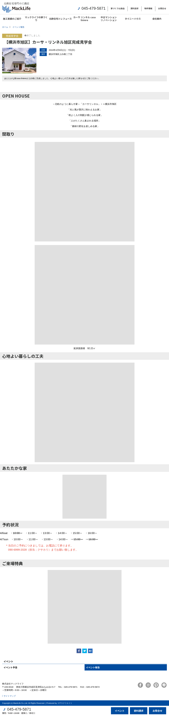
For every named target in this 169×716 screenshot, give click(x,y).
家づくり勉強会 (118, 8)
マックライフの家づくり (36, 19)
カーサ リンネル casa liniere (84, 19)
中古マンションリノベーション (109, 19)
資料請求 (134, 8)
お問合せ (162, 8)
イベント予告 (10, 667)
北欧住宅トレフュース (60, 18)
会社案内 (156, 18)
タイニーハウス (133, 18)
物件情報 (148, 8)
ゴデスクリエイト (64, 703)
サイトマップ (10, 696)
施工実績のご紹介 (12, 18)
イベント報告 (93, 667)
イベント (120, 710)
